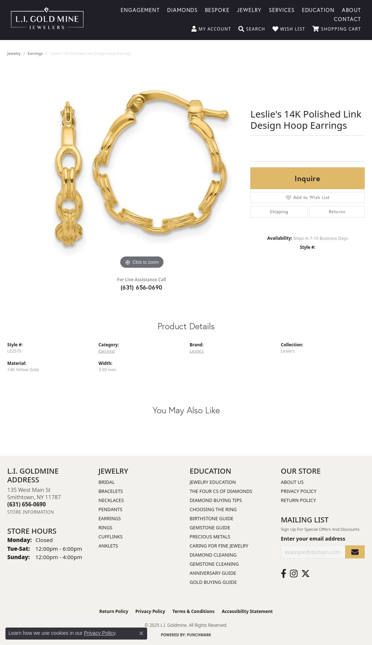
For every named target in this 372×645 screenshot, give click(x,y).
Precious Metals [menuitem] (210, 536)
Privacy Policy (298, 491)
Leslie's (197, 351)
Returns (337, 211)
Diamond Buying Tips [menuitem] (216, 500)
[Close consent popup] (141, 633)
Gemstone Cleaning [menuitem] (214, 564)
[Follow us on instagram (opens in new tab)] (294, 573)
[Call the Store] (26, 504)
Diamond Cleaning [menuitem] (213, 555)
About (351, 9)
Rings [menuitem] (105, 527)
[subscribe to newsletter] (355, 552)
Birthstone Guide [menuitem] (212, 518)
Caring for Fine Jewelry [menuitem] (219, 545)
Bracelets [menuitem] (110, 491)
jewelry (14, 53)
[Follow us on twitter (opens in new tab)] (305, 573)
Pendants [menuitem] (110, 509)
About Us (292, 482)
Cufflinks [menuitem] (110, 536)
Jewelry (249, 9)
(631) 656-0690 (142, 287)
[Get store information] (30, 512)
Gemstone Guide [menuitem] (210, 527)
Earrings (35, 53)
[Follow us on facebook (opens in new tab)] (283, 573)
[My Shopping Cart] (336, 29)
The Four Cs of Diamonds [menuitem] (221, 491)
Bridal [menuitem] (106, 482)
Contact (347, 18)
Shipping (279, 211)
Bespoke (217, 9)
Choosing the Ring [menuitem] (213, 509)
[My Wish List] (288, 29)
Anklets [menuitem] (108, 545)
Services (282, 9)
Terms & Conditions (194, 611)
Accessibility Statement (247, 611)
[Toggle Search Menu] (251, 29)
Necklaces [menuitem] (111, 500)
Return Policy (298, 500)
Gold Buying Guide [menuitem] (213, 582)
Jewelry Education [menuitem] (213, 482)
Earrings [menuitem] (109, 518)
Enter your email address (313, 538)
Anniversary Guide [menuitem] (213, 573)
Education (318, 9)
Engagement (140, 9)
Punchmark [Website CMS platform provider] (199, 634)
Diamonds (182, 9)
